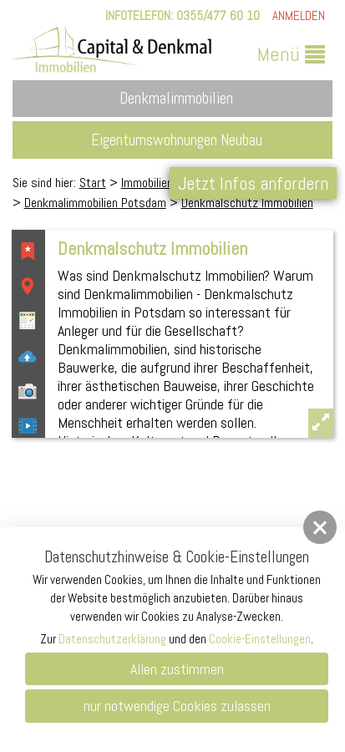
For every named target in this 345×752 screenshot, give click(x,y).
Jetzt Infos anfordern (253, 183)
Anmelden (298, 15)
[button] (320, 527)
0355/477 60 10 (218, 15)
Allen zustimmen (177, 668)
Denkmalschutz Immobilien (247, 202)
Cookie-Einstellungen (260, 639)
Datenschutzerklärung (112, 639)
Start (92, 182)
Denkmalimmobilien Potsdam (95, 202)
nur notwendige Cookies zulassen (177, 705)
